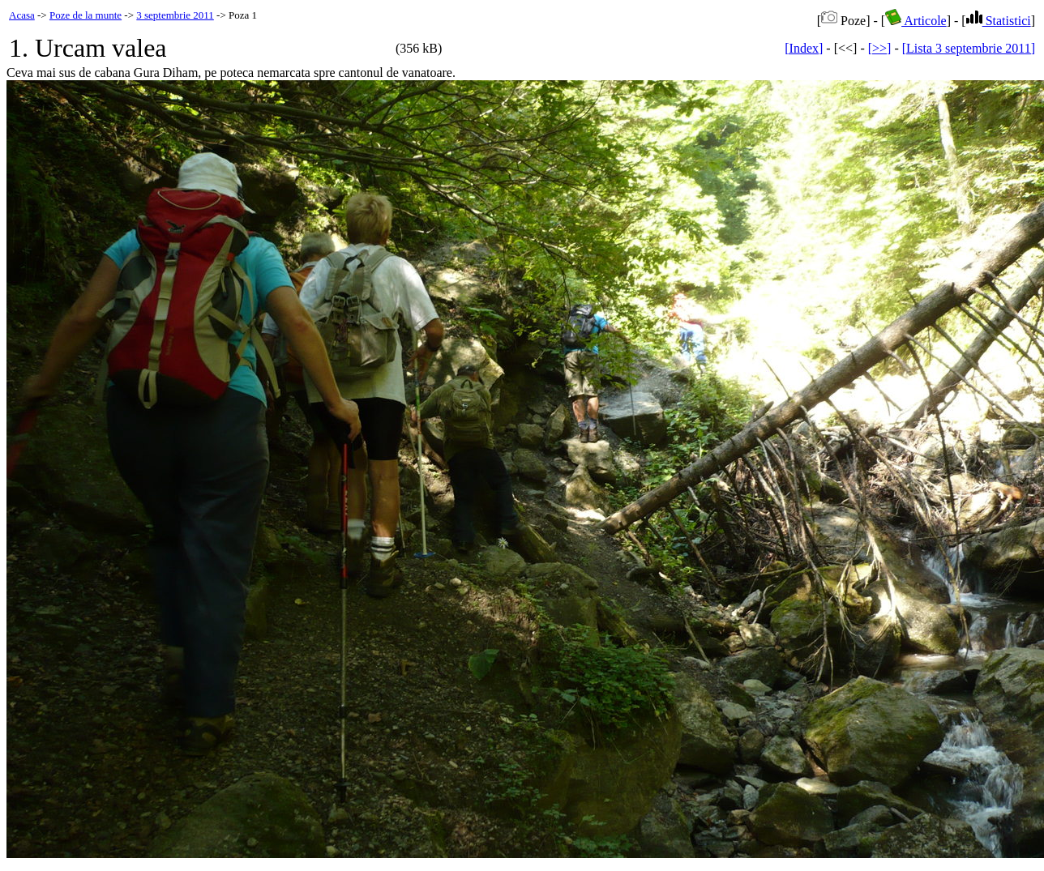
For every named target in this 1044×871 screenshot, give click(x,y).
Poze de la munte (85, 15)
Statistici (998, 21)
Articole (916, 21)
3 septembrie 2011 (175, 15)
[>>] (880, 48)
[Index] (804, 48)
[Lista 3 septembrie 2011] (968, 48)
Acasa (22, 15)
